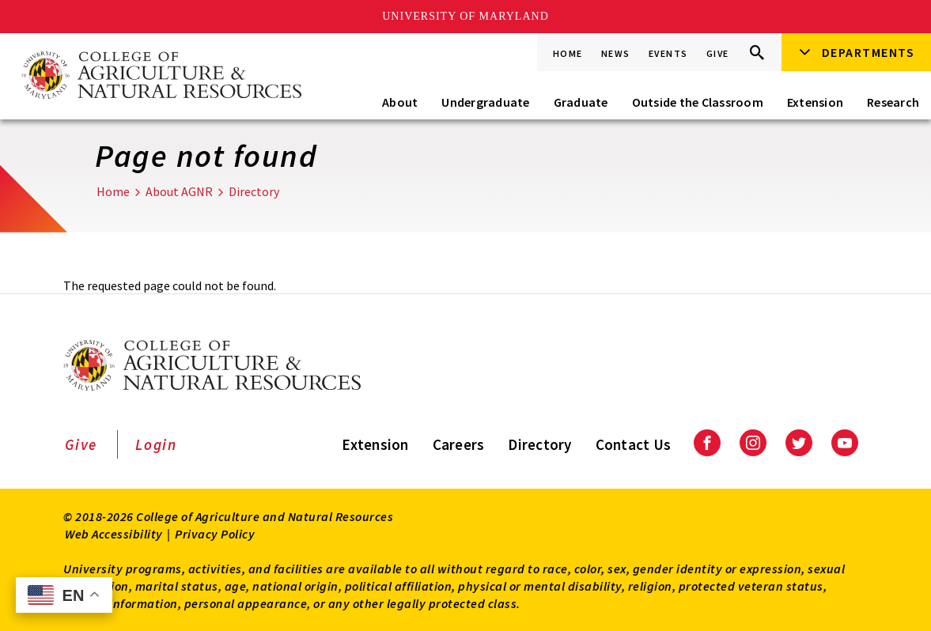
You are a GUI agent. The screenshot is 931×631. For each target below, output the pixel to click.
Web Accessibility (114, 534)
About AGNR (179, 191)
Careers (459, 444)
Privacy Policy (215, 534)
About (400, 102)
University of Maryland (465, 16)
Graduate (581, 102)
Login (156, 444)
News (615, 53)
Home (568, 53)
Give (717, 53)
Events (668, 53)
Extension (815, 102)
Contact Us (634, 444)
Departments (868, 52)
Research (893, 102)
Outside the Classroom (697, 102)
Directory (254, 191)
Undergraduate (485, 102)
